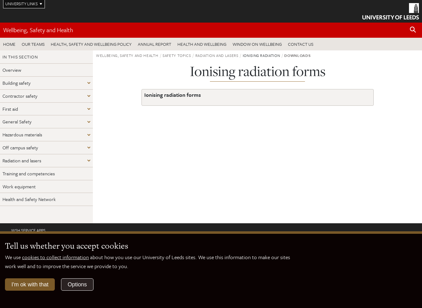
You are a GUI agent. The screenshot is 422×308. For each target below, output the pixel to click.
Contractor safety (19, 95)
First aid (10, 108)
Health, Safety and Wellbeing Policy (91, 44)
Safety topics (177, 55)
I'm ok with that (29, 284)
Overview (11, 69)
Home (9, 44)
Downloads (297, 55)
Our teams (33, 44)
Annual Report (154, 44)
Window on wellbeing (257, 44)
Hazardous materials (22, 134)
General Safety (17, 121)
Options (77, 284)
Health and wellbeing (201, 44)
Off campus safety (20, 147)
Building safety (16, 82)
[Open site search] (413, 30)
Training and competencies (28, 173)
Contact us (300, 44)
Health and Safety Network (29, 199)
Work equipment (19, 186)
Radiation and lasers (21, 160)
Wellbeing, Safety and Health (38, 30)
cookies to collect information (55, 257)
